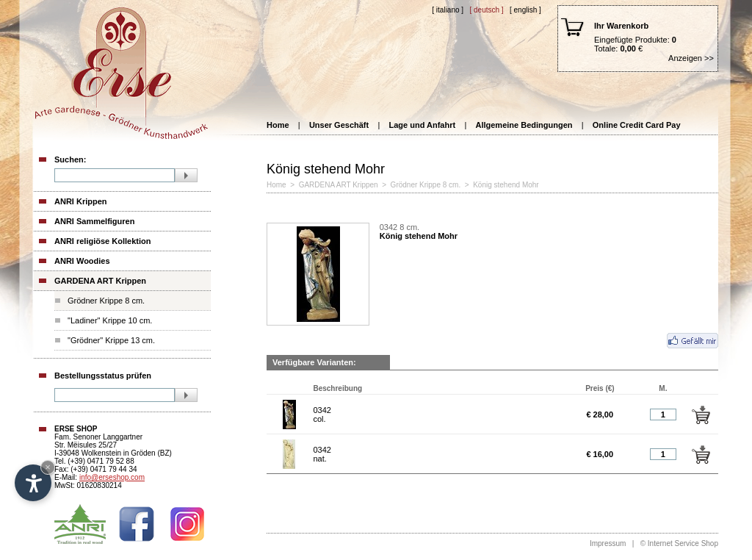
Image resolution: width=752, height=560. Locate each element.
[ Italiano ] (447, 10)
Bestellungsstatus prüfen (102, 375)
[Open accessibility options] (33, 482)
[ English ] (525, 10)
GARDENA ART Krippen (100, 280)
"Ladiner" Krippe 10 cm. (110, 320)
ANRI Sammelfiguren (94, 221)
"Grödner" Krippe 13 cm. (111, 340)
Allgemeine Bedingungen (523, 125)
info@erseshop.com (112, 477)
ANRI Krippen (80, 201)
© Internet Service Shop (679, 543)
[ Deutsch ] (486, 10)
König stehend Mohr (506, 185)
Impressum (608, 543)
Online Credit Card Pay (637, 125)
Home (278, 125)
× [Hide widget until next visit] (48, 467)
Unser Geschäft (339, 125)
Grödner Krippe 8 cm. (106, 300)
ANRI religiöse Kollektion (102, 241)
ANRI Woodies (82, 260)
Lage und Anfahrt (422, 125)
